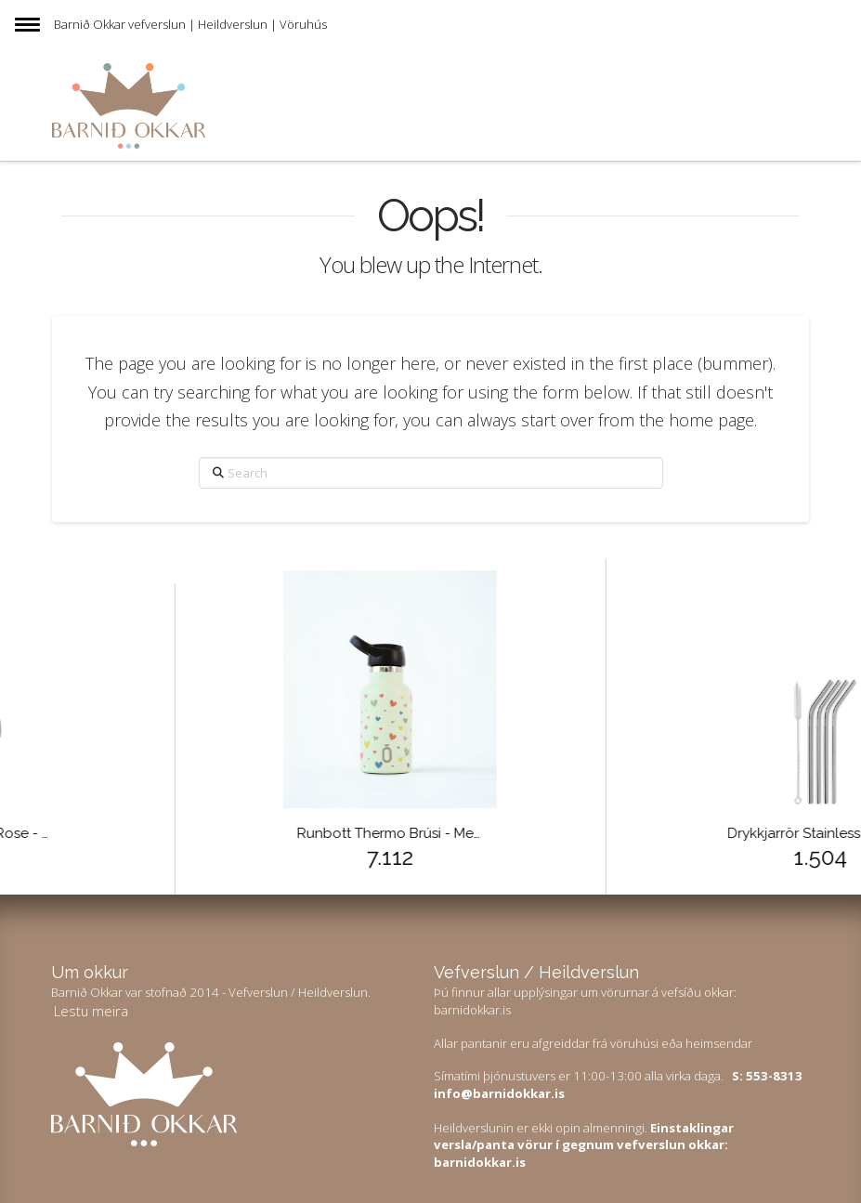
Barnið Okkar (89, 24)
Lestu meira (91, 1010)
